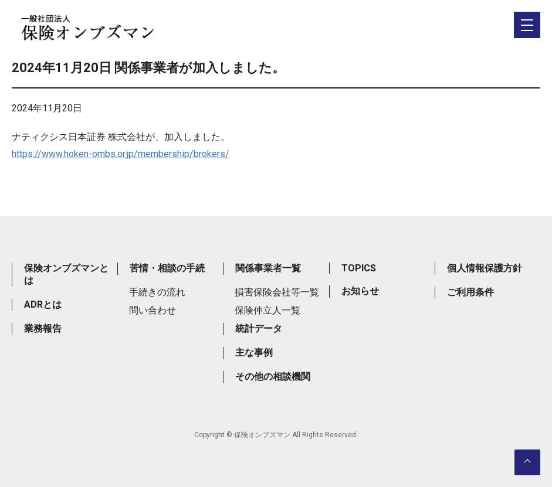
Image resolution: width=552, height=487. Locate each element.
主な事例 (254, 352)
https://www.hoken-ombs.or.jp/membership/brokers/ (120, 153)
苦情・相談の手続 (167, 268)
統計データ (258, 328)
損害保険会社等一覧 (277, 292)
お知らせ (360, 291)
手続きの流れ (157, 292)
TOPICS (358, 268)
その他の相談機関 (272, 376)
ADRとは (43, 304)
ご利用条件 (470, 292)
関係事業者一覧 (268, 268)
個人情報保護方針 (484, 268)
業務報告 (43, 328)
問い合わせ (152, 310)
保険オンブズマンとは (66, 274)
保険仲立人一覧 (267, 310)
